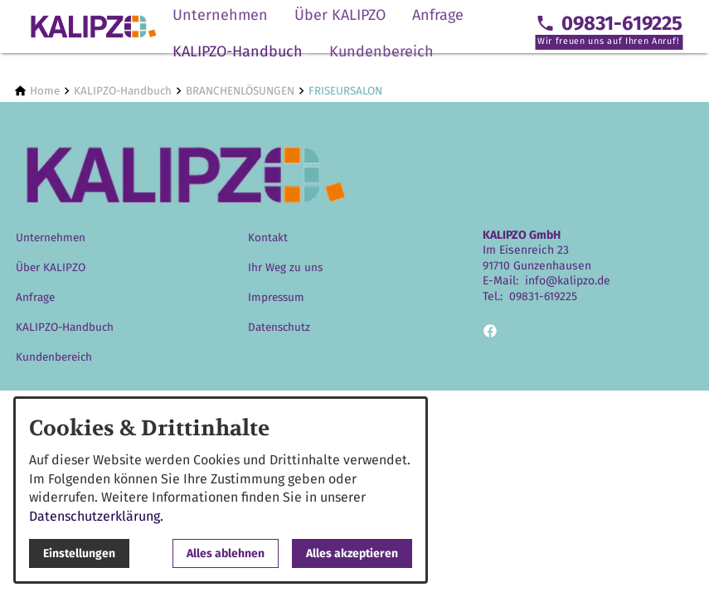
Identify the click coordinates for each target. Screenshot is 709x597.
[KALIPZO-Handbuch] (123, 91)
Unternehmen (220, 15)
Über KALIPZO (340, 15)
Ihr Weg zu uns (285, 267)
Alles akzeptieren (352, 553)
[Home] (45, 91)
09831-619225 (543, 296)
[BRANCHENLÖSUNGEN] (240, 91)
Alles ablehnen (226, 553)
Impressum (276, 297)
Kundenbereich (381, 51)
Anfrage (438, 15)
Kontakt (268, 238)
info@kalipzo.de (567, 281)
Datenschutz (279, 327)
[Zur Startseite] (93, 26)
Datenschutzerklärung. (96, 516)
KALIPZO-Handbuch (237, 51)
